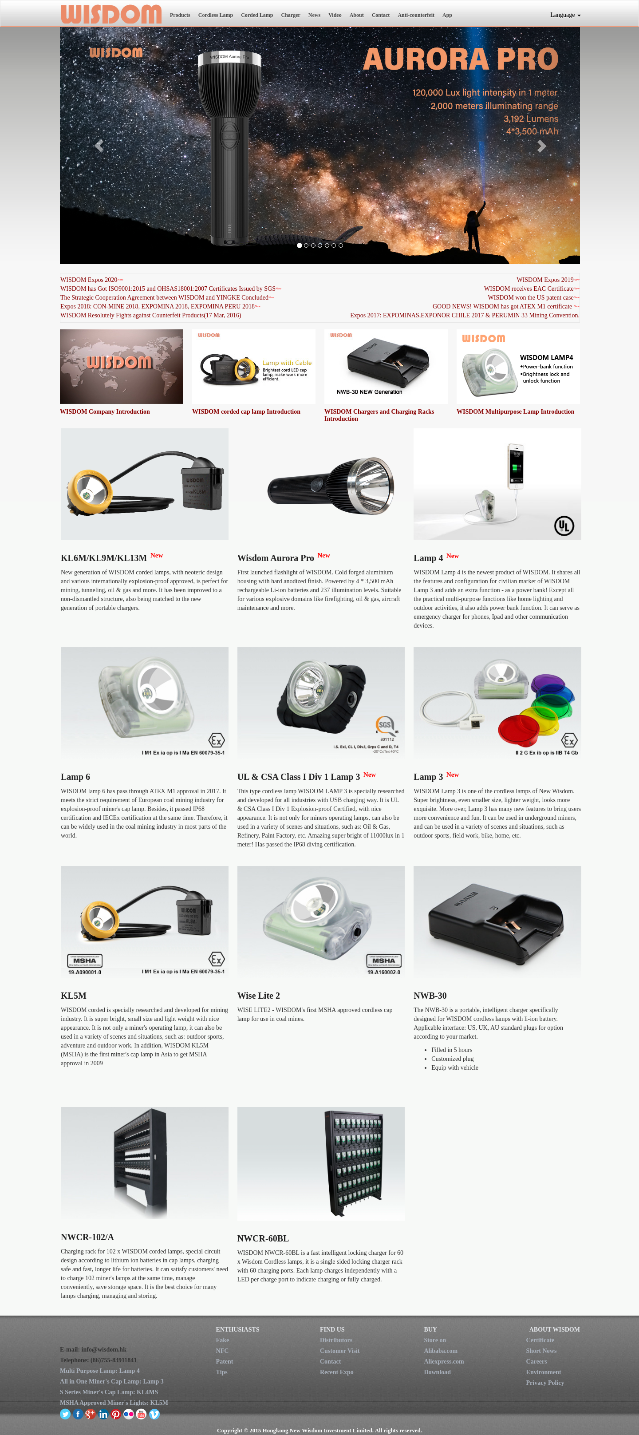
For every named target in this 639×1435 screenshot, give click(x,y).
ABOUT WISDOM (554, 1329)
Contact (381, 15)
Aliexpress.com (444, 1361)
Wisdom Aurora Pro (275, 558)
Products (180, 15)
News (314, 15)
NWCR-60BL (263, 1238)
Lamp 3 (428, 777)
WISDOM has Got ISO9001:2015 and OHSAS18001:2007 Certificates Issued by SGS (168, 288)
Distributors (336, 1340)
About (357, 15)
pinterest (116, 1413)
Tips (222, 1372)
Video (335, 15)
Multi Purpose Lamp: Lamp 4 (100, 1371)
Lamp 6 (75, 777)
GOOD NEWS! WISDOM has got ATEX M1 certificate (502, 306)
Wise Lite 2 (258, 995)
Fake (222, 1340)
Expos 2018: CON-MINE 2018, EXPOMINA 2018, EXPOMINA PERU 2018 (157, 306)
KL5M (74, 995)
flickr (128, 1413)
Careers (536, 1361)
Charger (290, 15)
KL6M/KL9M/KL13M (104, 558)
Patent (224, 1361)
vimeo (154, 1413)
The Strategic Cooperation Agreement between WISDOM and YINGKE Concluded (164, 297)
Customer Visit (340, 1351)
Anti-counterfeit (416, 15)
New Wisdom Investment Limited (111, 14)
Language (565, 15)
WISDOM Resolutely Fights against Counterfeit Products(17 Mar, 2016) (150, 315)
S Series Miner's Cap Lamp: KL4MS (109, 1392)
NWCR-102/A (87, 1237)
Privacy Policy (545, 1383)
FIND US (332, 1329)
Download (437, 1372)
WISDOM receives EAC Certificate (529, 288)
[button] (99, 145)
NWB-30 (430, 995)
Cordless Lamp (215, 15)
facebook (78, 1413)
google (90, 1413)
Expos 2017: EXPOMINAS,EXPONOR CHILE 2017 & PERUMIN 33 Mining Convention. (465, 315)
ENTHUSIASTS (238, 1329)
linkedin (103, 1413)
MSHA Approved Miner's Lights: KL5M (114, 1402)
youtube (141, 1413)
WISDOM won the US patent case (531, 297)
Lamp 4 (428, 558)
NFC (222, 1351)
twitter (65, 1413)
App (447, 15)
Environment (543, 1372)
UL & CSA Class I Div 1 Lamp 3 (298, 777)
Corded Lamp (257, 15)
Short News (541, 1351)
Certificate (540, 1340)
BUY (430, 1329)
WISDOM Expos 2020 (88, 280)
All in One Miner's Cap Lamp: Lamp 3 (112, 1381)
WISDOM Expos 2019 (545, 280)
